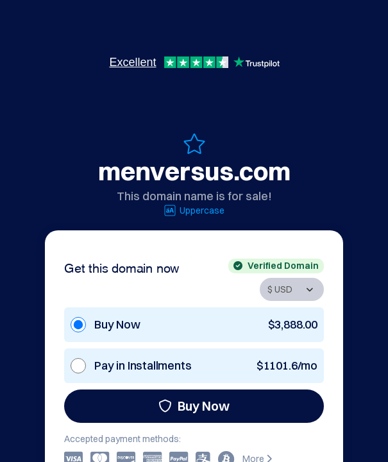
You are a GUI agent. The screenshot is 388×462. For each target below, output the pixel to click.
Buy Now (194, 406)
